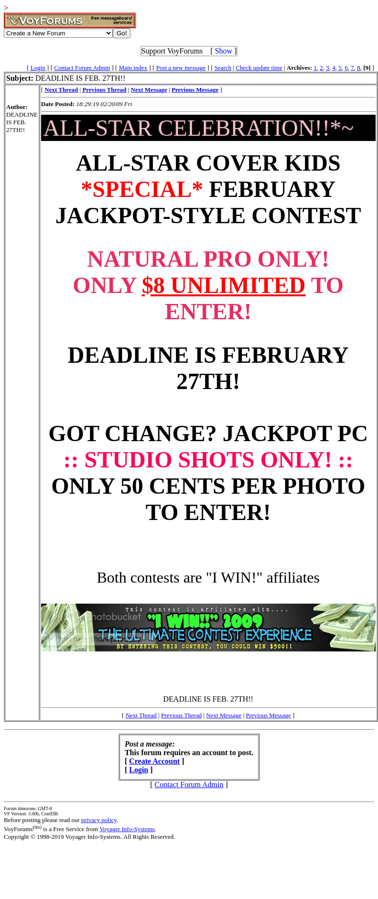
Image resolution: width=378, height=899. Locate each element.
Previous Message (268, 715)
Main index (133, 67)
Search (223, 67)
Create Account (154, 761)
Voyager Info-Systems (127, 829)
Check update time (259, 67)
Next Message (223, 715)
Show (223, 51)
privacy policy (99, 819)
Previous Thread (181, 715)
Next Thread (141, 715)
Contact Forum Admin (82, 67)
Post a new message (181, 67)
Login (38, 67)
